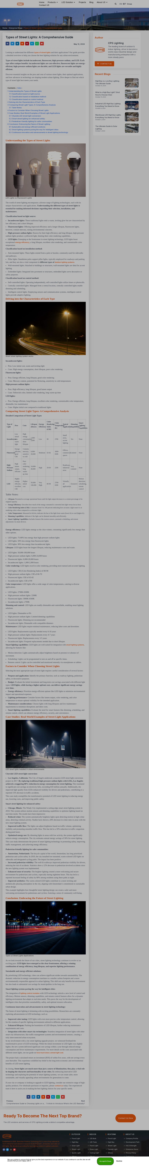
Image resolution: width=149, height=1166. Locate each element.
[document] (74, 583)
